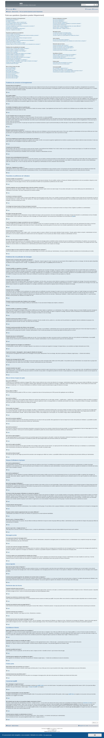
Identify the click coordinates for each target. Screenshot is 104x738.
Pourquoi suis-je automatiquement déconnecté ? (15, 28)
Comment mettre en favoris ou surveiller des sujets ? (63, 55)
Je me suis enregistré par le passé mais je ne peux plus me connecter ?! (20, 26)
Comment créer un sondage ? (12, 52)
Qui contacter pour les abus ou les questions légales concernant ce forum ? (68, 70)
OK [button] (95, 735)
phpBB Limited (40, 685)
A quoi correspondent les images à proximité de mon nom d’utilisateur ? (20, 40)
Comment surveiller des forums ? (59, 57)
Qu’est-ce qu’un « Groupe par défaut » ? (61, 27)
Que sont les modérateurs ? (58, 20)
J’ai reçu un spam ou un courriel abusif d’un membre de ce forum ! (66, 35)
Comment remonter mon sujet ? (12, 63)
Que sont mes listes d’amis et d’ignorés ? (61, 39)
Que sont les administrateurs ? (59, 19)
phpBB (73, 216)
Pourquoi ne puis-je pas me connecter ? (14, 24)
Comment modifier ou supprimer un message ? (15, 49)
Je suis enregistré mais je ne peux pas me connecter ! (16, 23)
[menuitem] (14, 9)
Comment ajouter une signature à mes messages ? (16, 50)
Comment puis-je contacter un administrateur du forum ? (64, 71)
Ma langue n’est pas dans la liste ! (13, 39)
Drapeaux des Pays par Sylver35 (50, 731)
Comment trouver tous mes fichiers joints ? (61, 63)
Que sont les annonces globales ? (13, 72)
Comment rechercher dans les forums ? (61, 45)
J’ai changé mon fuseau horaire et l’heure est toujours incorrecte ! (19, 37)
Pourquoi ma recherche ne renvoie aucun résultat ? (63, 46)
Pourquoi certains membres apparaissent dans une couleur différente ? (67, 26)
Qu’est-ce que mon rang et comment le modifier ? (16, 42)
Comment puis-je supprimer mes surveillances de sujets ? (64, 58)
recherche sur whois (87, 702)
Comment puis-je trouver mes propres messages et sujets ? (65, 50)
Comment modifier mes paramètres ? (13, 34)
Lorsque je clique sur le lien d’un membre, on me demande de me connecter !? (23, 44)
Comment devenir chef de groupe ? (60, 24)
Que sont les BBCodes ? (11, 67)
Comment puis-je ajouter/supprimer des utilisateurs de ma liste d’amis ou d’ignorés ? (69, 40)
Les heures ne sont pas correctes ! (13, 36)
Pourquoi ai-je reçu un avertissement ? (13, 58)
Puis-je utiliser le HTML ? (11, 69)
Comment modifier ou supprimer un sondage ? (15, 54)
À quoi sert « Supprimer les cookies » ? (14, 29)
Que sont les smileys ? (10, 70)
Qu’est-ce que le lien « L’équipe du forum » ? (62, 28)
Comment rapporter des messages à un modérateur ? (16, 59)
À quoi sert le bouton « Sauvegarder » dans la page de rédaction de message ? (21, 60)
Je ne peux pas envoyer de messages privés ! (62, 32)
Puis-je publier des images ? (11, 71)
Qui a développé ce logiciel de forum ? (60, 68)
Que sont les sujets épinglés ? (12, 75)
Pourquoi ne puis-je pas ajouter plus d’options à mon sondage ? (18, 53)
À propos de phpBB (33, 686)
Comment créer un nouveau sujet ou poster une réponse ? (17, 48)
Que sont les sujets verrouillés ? (12, 76)
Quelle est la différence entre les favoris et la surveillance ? (64, 54)
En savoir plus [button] (47, 735)
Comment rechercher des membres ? (60, 48)
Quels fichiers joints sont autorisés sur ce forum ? (62, 62)
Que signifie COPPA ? (10, 20)
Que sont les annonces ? (11, 74)
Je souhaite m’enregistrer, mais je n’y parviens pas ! (16, 22)
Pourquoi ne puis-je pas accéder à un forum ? (15, 55)
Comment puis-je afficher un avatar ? (13, 41)
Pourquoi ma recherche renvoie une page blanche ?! (63, 47)
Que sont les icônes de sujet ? (12, 77)
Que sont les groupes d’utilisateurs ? (60, 22)
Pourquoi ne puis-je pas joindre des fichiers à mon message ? (18, 57)
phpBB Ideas (71, 694)
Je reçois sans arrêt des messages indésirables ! (62, 34)
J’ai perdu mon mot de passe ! (12, 27)
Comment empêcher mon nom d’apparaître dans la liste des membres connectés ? (22, 35)
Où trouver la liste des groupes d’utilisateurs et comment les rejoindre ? (67, 23)
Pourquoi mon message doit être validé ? (14, 62)
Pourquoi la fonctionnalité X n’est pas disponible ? (63, 69)
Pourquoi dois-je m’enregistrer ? (12, 19)
